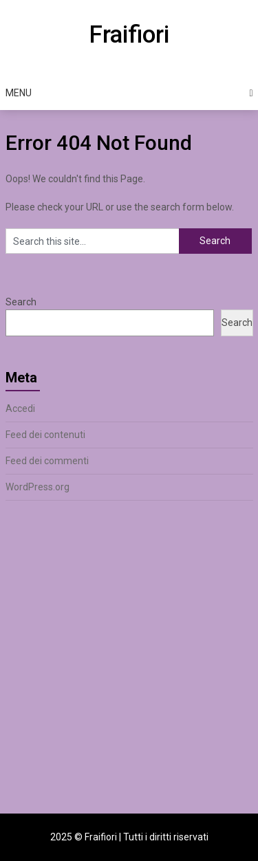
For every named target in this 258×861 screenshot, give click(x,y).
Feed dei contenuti (45, 434)
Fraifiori (129, 35)
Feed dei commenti (47, 460)
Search (21, 301)
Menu (19, 92)
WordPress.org (37, 486)
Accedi (20, 408)
